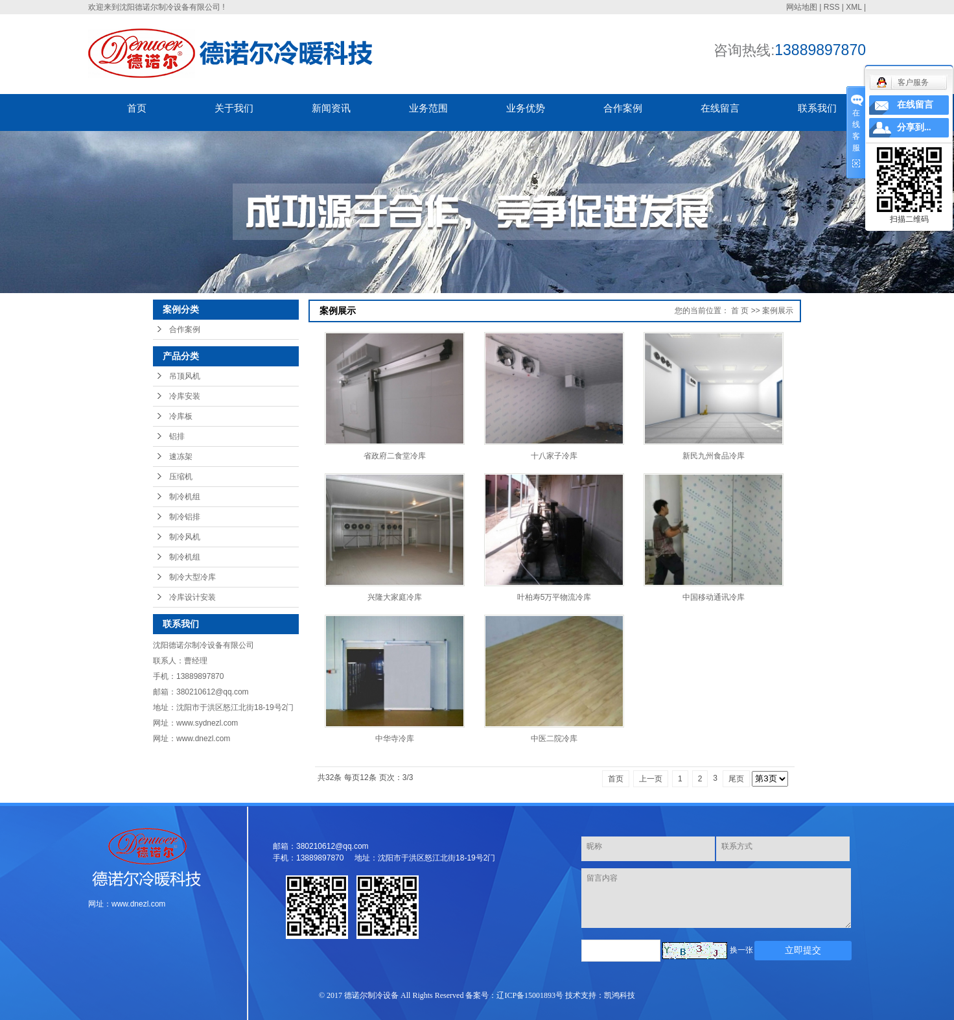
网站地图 (801, 7)
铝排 (177, 436)
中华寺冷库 (394, 738)
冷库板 (180, 416)
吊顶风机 (184, 376)
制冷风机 (184, 536)
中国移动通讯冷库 (713, 597)
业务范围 (428, 107)
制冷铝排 (184, 516)
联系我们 (817, 107)
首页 (136, 107)
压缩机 (180, 476)
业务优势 (525, 107)
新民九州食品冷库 (713, 455)
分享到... (914, 127)
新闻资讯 (331, 107)
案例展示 (777, 310)
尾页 (736, 778)
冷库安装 (184, 396)
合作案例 (622, 107)
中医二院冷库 (554, 738)
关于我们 (234, 107)
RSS (832, 7)
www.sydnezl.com (207, 723)
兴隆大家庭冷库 (394, 597)
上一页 (650, 778)
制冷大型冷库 (192, 577)
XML (853, 7)
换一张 (741, 950)
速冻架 (180, 456)
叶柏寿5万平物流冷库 (554, 597)
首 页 (740, 310)
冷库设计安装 (192, 597)
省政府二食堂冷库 (395, 455)
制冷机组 (184, 496)
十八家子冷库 (554, 455)
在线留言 (720, 107)
